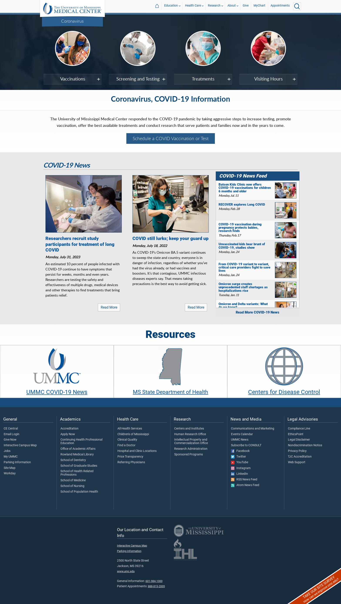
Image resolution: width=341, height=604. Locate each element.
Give (246, 6)
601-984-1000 (153, 581)
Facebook (240, 451)
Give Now (10, 439)
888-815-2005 (156, 586)
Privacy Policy (297, 451)
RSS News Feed (244, 479)
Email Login (11, 434)
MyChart (259, 6)
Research (214, 6)
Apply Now (67, 434)
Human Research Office (190, 434)
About (231, 6)
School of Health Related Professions (77, 473)
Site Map (9, 468)
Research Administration (190, 449)
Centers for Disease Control (284, 392)
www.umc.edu (126, 571)
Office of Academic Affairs (77, 449)
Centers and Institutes (189, 428)
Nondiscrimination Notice (305, 445)
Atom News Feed (245, 485)
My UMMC (11, 456)
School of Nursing (72, 486)
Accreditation (69, 428)
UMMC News (239, 439)
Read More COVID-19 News (257, 312)
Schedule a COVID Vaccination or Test (171, 138)
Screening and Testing (138, 79)
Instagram (241, 468)
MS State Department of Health (170, 392)
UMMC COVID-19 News (56, 392)
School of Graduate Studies (78, 466)
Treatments (203, 79)
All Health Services (129, 428)
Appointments (280, 6)
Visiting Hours (268, 79)
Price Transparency (130, 456)
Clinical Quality (127, 439)
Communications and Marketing (252, 428)
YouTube (239, 462)
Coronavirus (72, 21)
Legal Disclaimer (299, 439)
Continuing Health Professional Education (81, 441)
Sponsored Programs (188, 454)
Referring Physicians (131, 462)
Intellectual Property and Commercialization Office (191, 441)
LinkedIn (239, 474)
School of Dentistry (73, 460)
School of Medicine (73, 480)
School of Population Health (79, 491)
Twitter (238, 456)
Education (171, 6)
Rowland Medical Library (77, 454)
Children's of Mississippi (133, 434)
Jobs (7, 451)
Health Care (193, 6)
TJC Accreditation (300, 456)
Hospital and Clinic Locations (137, 451)
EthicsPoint (295, 434)
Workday (10, 473)
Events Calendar (242, 434)
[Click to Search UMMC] (297, 6)
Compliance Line (299, 428)
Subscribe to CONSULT (246, 445)
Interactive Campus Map (20, 445)
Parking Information (17, 462)
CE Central (11, 428)
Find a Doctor (126, 445)
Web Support (296, 462)
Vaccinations (72, 79)
